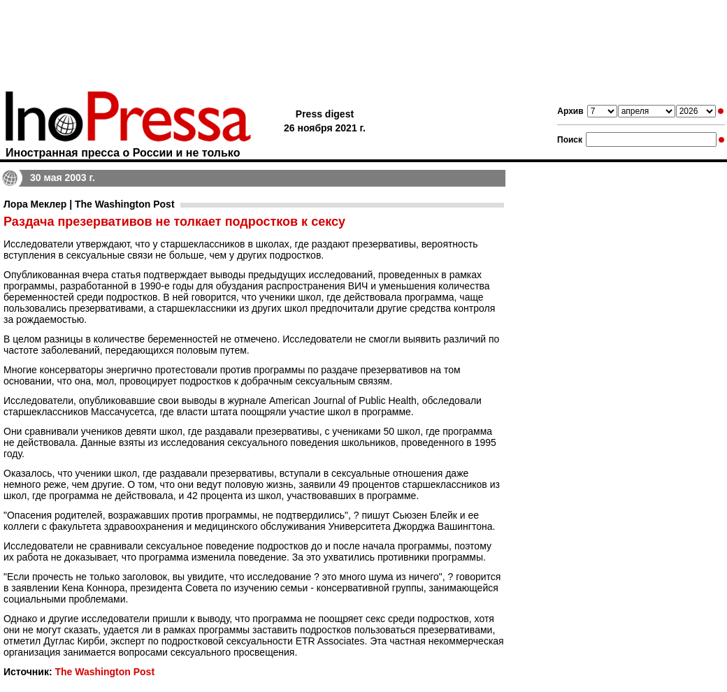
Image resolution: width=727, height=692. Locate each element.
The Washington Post (104, 671)
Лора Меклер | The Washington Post (89, 204)
